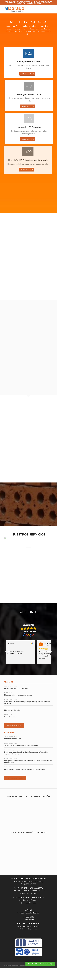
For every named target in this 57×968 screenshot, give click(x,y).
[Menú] (52, 9)
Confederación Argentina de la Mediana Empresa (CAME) (24, 769)
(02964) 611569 (28, 920)
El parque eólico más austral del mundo (18, 695)
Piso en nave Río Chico (12, 710)
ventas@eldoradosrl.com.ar (28, 913)
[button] (40, 964)
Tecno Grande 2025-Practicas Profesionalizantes (21, 745)
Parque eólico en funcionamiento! (16, 688)
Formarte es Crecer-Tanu (13, 739)
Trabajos (8, 682)
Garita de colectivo (10, 717)
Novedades (9, 732)
